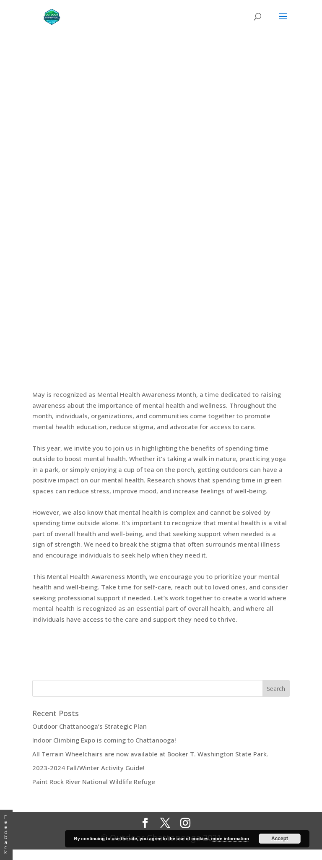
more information (230, 838)
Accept (279, 839)
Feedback (6, 834)
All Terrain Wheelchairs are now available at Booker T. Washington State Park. (150, 754)
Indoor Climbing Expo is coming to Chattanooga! (104, 740)
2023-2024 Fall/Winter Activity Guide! (88, 768)
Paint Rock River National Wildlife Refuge (93, 781)
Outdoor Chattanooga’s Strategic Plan (89, 726)
